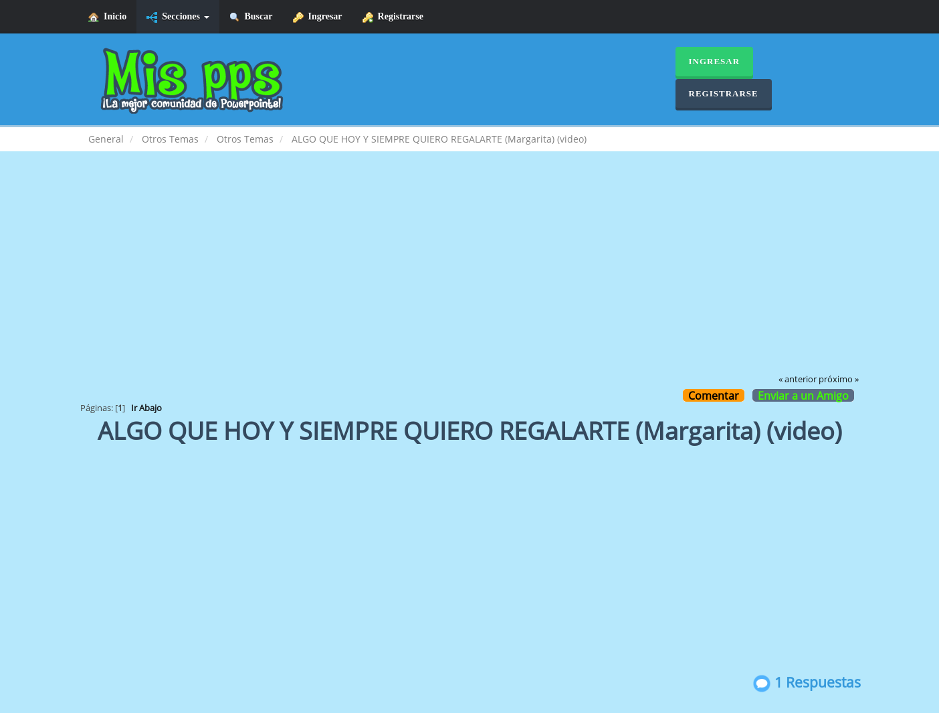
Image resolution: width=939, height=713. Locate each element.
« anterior (797, 379)
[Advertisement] (469, 272)
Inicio (107, 17)
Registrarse (392, 17)
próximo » (839, 379)
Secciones (177, 17)
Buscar (251, 17)
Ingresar (317, 17)
